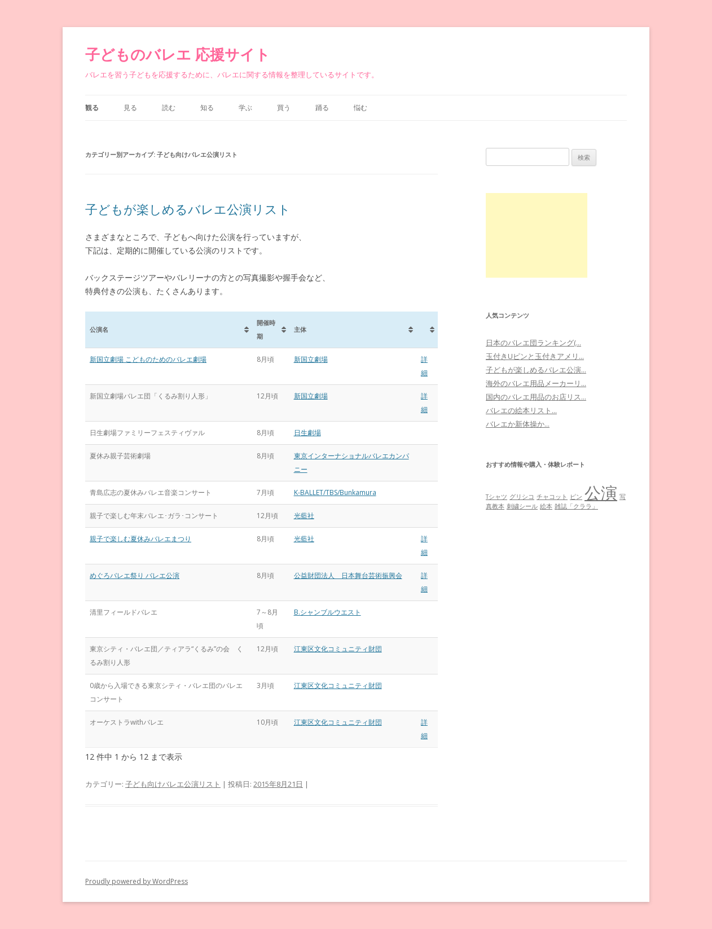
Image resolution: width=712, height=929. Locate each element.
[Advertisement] (536, 235)
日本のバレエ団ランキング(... (533, 343)
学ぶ (245, 107)
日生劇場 (307, 432)
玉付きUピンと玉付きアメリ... (535, 356)
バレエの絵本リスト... (521, 410)
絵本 (546, 506)
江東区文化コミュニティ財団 (338, 649)
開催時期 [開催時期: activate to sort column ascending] (266, 329)
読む (168, 107)
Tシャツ (496, 497)
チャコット (552, 497)
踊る (322, 107)
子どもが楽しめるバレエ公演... (536, 370)
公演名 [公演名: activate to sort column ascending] (99, 329)
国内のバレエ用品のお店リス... (536, 397)
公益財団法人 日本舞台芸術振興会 (348, 575)
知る (207, 107)
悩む (360, 107)
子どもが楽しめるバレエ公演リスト (188, 208)
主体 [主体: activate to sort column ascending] (300, 329)
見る (130, 107)
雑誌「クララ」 (576, 506)
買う (284, 107)
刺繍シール (522, 506)
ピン (576, 497)
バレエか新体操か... (518, 424)
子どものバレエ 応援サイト (177, 54)
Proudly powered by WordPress (136, 881)
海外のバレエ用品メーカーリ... (536, 383)
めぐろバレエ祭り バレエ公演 (134, 575)
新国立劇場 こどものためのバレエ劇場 (148, 359)
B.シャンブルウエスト (327, 612)
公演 (600, 492)
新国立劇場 (311, 359)
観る (92, 107)
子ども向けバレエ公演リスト (173, 784)
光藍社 (304, 515)
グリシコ (521, 497)
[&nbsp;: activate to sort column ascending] (427, 330)
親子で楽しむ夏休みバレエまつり (140, 539)
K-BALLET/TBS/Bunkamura (335, 492)
